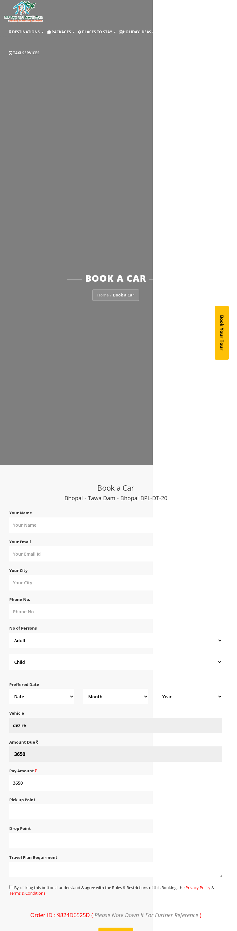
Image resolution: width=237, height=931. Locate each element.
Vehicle (16, 713)
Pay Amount (23, 771)
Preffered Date (24, 684)
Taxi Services (24, 52)
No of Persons (23, 628)
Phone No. (19, 599)
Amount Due (23, 742)
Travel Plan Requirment (33, 857)
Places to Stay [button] (97, 32)
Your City (18, 570)
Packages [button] (61, 32)
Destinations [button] (26, 32)
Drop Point (20, 828)
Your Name (20, 513)
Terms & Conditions (27, 893)
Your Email (20, 542)
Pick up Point (22, 799)
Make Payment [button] (176, 32)
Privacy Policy (197, 887)
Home (103, 295)
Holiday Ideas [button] (136, 32)
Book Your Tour (222, 333)
